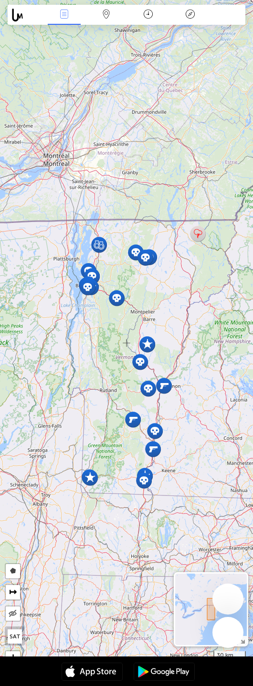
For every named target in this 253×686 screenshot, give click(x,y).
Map (106, 15)
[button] (153, 449)
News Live (64, 15)
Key (190, 15)
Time (148, 15)
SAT (15, 636)
